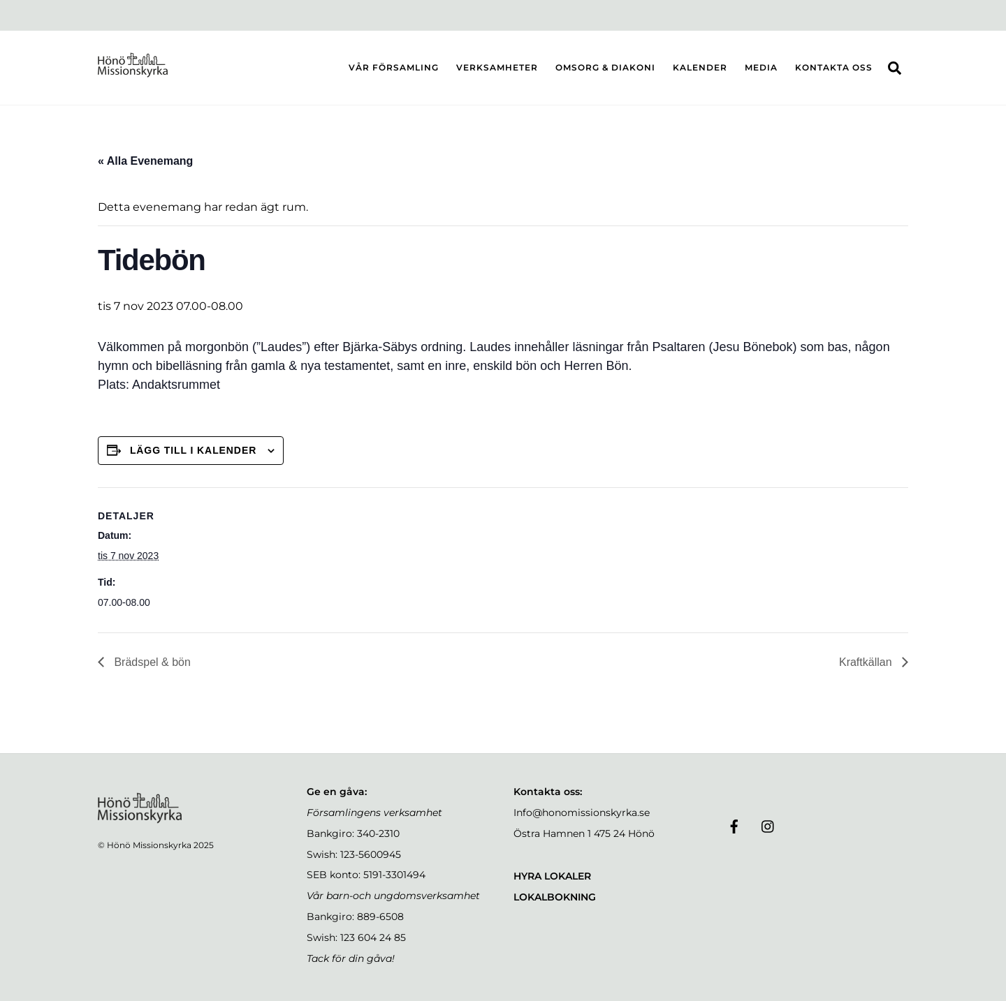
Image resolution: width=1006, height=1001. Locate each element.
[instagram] (768, 825)
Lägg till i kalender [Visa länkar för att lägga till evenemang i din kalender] (193, 450)
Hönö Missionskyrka (149, 845)
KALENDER (700, 67)
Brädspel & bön (151, 662)
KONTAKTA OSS (834, 67)
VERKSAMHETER (497, 67)
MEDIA (761, 67)
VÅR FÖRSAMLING (394, 67)
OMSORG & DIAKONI (605, 67)
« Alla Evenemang (145, 161)
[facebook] (734, 825)
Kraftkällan (867, 662)
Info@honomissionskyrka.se (581, 812)
